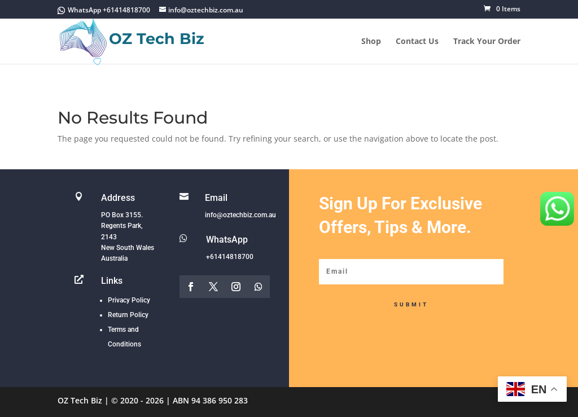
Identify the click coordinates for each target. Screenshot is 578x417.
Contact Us (417, 41)
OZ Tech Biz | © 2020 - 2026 (111, 400)
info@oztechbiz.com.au (240, 215)
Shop (371, 41)
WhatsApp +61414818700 (109, 10)
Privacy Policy (129, 300)
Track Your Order (486, 41)
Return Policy (128, 315)
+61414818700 (229, 257)
